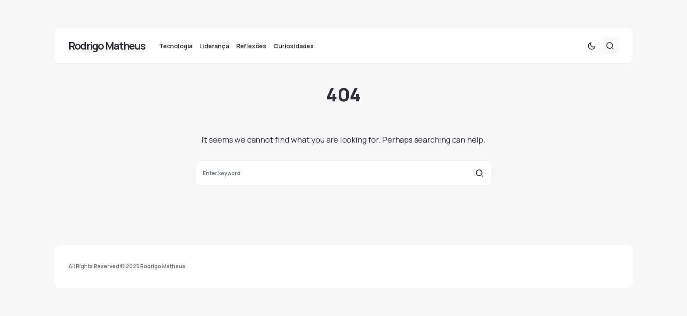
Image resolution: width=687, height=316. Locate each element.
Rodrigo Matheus (106, 45)
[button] (591, 45)
